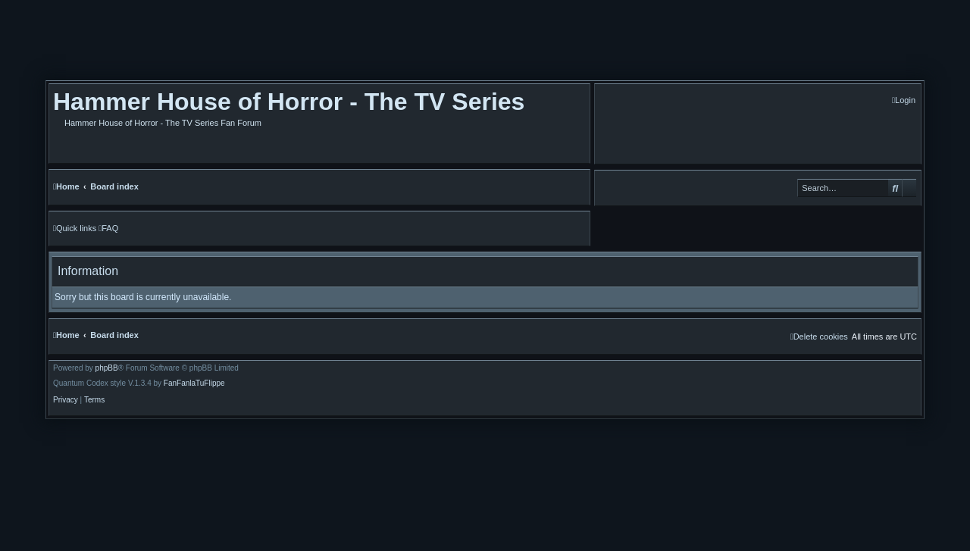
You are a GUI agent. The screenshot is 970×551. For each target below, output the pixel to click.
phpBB (106, 368)
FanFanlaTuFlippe (194, 383)
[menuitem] (903, 100)
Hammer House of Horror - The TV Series (288, 101)
